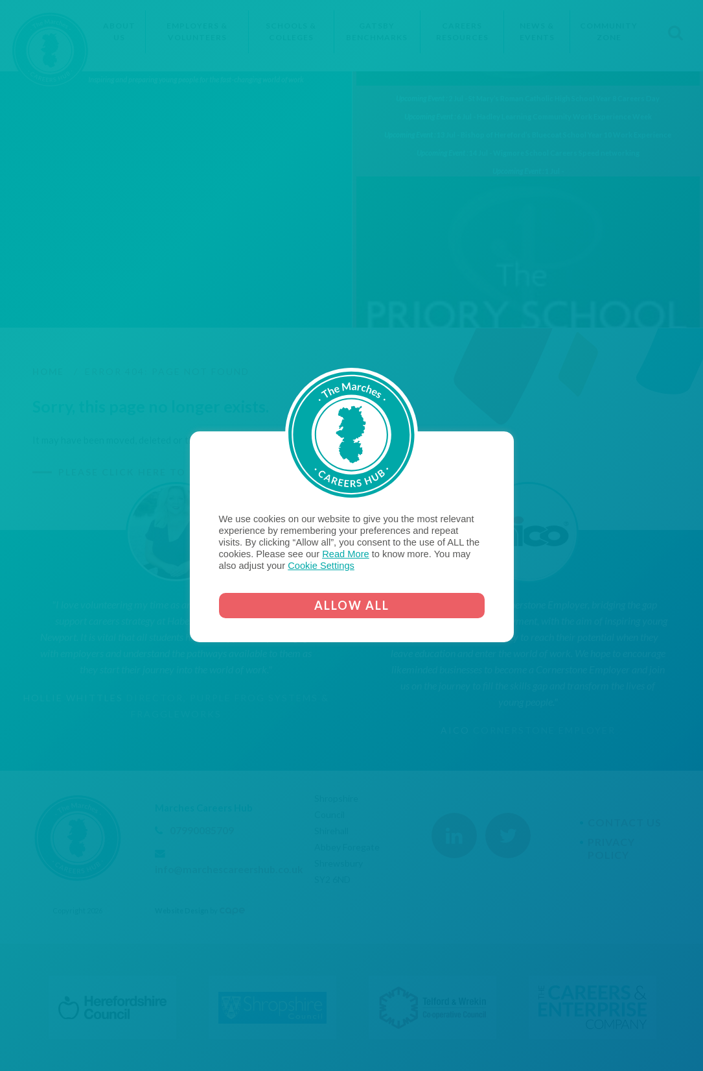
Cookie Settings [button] (321, 565)
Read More (345, 554)
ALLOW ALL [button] (351, 605)
